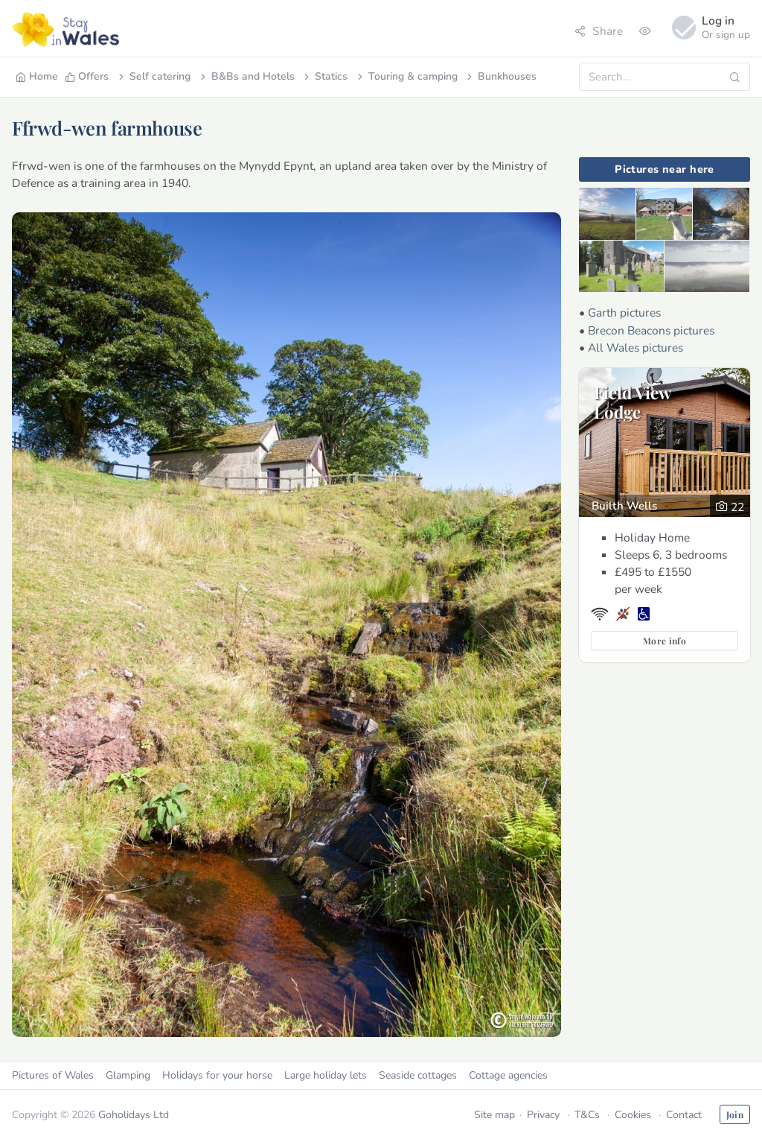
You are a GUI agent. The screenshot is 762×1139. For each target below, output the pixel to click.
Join (734, 1114)
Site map (494, 1115)
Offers (87, 76)
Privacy (543, 1115)
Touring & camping (406, 76)
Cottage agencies (508, 1075)
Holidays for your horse (217, 1075)
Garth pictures (624, 312)
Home (37, 76)
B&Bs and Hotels (246, 76)
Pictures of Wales (53, 1075)
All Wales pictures (635, 347)
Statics (324, 76)
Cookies (633, 1115)
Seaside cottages (418, 1075)
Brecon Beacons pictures (651, 330)
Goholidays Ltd (133, 1115)
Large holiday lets (325, 1075)
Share (598, 31)
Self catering (153, 76)
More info (664, 641)
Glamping (128, 1075)
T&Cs (587, 1115)
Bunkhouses (500, 76)
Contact (684, 1115)
